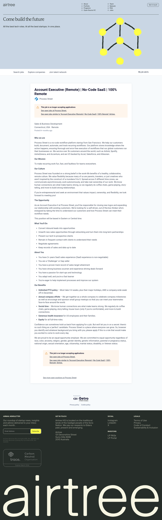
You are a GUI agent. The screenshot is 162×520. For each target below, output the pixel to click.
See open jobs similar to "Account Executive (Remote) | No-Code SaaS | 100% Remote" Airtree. (78, 114)
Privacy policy (74, 405)
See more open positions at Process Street (59, 378)
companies (36, 72)
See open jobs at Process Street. (54, 111)
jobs (18, 72)
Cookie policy (85, 405)
